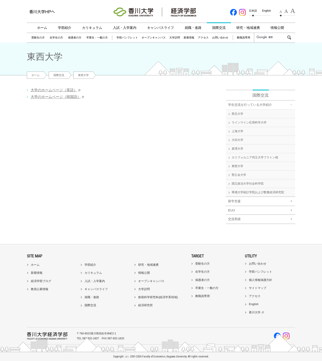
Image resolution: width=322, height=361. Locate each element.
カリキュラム (92, 28)
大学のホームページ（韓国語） (56, 97)
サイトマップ (257, 288)
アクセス (203, 37)
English (266, 10)
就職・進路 (193, 28)
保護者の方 (74, 37)
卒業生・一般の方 (97, 37)
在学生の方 (56, 37)
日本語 (253, 10)
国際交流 (219, 28)
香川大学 (257, 312)
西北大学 (237, 113)
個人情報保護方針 (260, 280)
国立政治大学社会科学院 (248, 183)
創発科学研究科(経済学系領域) (158, 297)
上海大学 (237, 131)
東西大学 (237, 166)
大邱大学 (237, 140)
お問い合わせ (220, 37)
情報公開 (277, 28)
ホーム (42, 28)
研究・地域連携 (248, 28)
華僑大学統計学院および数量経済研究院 (258, 192)
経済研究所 (145, 305)
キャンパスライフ (160, 28)
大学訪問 (174, 37)
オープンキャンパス (154, 37)
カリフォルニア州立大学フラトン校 (255, 157)
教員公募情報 (39, 289)
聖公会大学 (239, 174)
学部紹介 (64, 28)
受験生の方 (38, 37)
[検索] (271, 37)
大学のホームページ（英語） (54, 90)
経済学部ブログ (41, 281)
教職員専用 (243, 37)
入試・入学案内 (124, 28)
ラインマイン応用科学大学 (249, 122)
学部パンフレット (127, 37)
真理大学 (237, 148)
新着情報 (189, 37)
